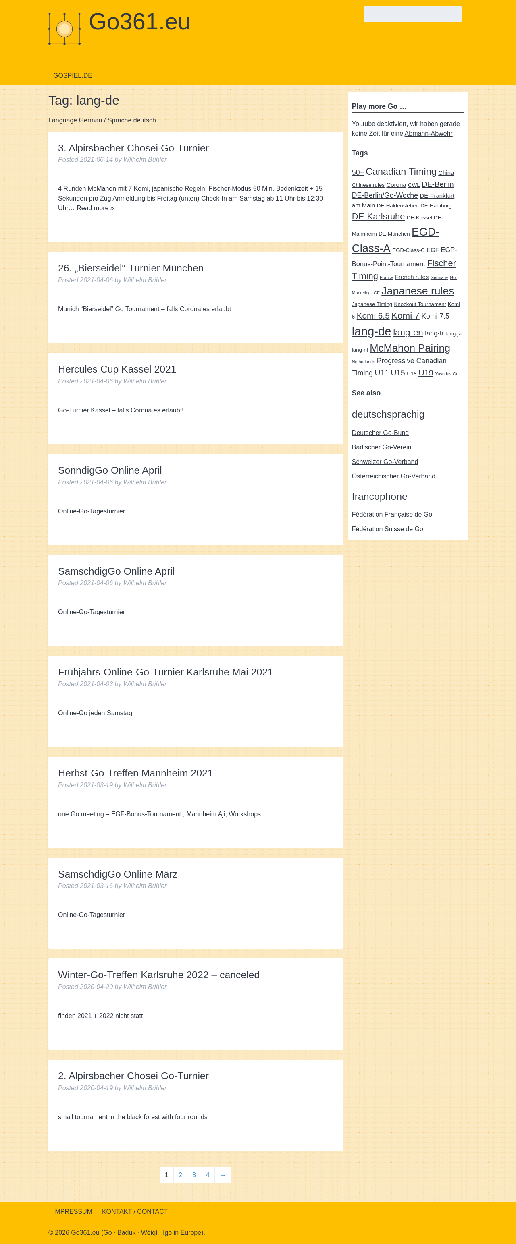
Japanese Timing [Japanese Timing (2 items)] (372, 304)
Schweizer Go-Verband (385, 461)
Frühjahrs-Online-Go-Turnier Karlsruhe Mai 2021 (165, 672)
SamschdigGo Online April (116, 571)
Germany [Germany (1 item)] (439, 277)
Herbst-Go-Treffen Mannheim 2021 (135, 773)
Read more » (95, 208)
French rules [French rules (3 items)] (412, 276)
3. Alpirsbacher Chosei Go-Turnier (133, 148)
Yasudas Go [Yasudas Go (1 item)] (446, 373)
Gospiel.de (72, 75)
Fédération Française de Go (392, 514)
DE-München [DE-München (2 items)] (394, 234)
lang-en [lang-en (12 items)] (408, 332)
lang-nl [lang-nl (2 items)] (360, 350)
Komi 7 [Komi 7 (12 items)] (405, 315)
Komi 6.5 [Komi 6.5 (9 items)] (373, 315)
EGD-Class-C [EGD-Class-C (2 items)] (408, 250)
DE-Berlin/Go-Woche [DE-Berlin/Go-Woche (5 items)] (385, 195)
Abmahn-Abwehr (429, 133)
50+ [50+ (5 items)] (358, 172)
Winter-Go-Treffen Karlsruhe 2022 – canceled (159, 974)
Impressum (72, 1211)
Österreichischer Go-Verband (393, 476)
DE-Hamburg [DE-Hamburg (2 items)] (436, 206)
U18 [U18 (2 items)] (411, 374)
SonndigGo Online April (110, 470)
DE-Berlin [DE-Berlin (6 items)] (438, 184)
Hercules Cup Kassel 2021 (117, 369)
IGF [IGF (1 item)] (376, 292)
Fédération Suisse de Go (387, 529)
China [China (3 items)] (446, 172)
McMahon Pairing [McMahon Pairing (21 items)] (410, 348)
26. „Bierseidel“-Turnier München (131, 268)
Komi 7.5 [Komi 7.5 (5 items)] (435, 316)
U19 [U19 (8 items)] (425, 372)
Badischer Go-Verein (382, 447)
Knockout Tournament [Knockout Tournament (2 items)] (420, 304)
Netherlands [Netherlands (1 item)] (363, 361)
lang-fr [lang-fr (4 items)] (434, 333)
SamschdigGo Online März (117, 874)
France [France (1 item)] (386, 277)
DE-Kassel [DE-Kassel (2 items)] (419, 218)
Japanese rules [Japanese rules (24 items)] (417, 291)
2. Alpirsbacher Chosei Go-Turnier (133, 1075)
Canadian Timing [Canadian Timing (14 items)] (401, 171)
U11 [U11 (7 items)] (382, 372)
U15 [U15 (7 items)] (398, 372)
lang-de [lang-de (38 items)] (371, 331)
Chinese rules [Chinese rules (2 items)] (368, 185)
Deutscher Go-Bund (380, 432)
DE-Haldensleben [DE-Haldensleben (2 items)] (398, 206)
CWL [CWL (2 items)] (414, 185)
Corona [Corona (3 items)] (396, 184)
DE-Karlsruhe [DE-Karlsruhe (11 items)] (378, 216)
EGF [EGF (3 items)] (433, 249)
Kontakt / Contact (135, 1211)
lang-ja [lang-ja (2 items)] (453, 334)
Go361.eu (140, 21)
